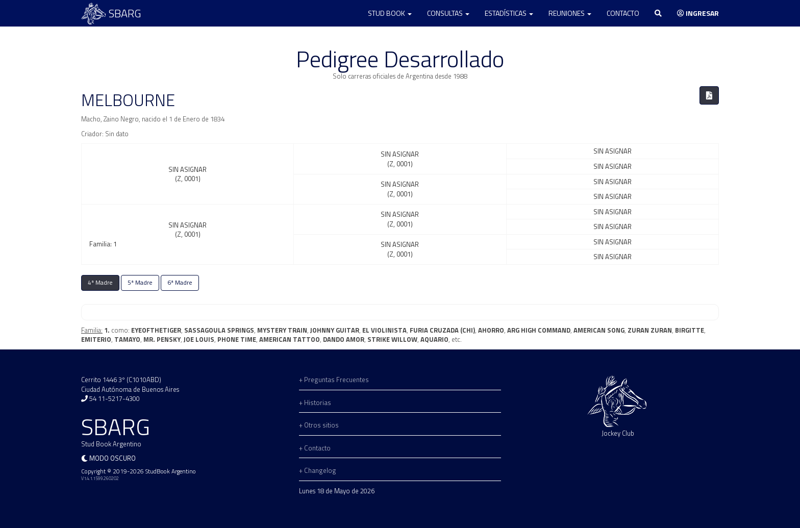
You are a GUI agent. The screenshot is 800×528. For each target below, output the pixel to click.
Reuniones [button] (569, 13)
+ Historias (315, 402)
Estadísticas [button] (509, 13)
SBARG (111, 13)
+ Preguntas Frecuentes (334, 379)
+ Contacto (315, 448)
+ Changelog (317, 470)
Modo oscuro (112, 458)
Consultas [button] (448, 13)
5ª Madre (140, 282)
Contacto (623, 13)
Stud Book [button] (390, 13)
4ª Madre (100, 282)
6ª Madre (179, 282)
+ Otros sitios (319, 425)
